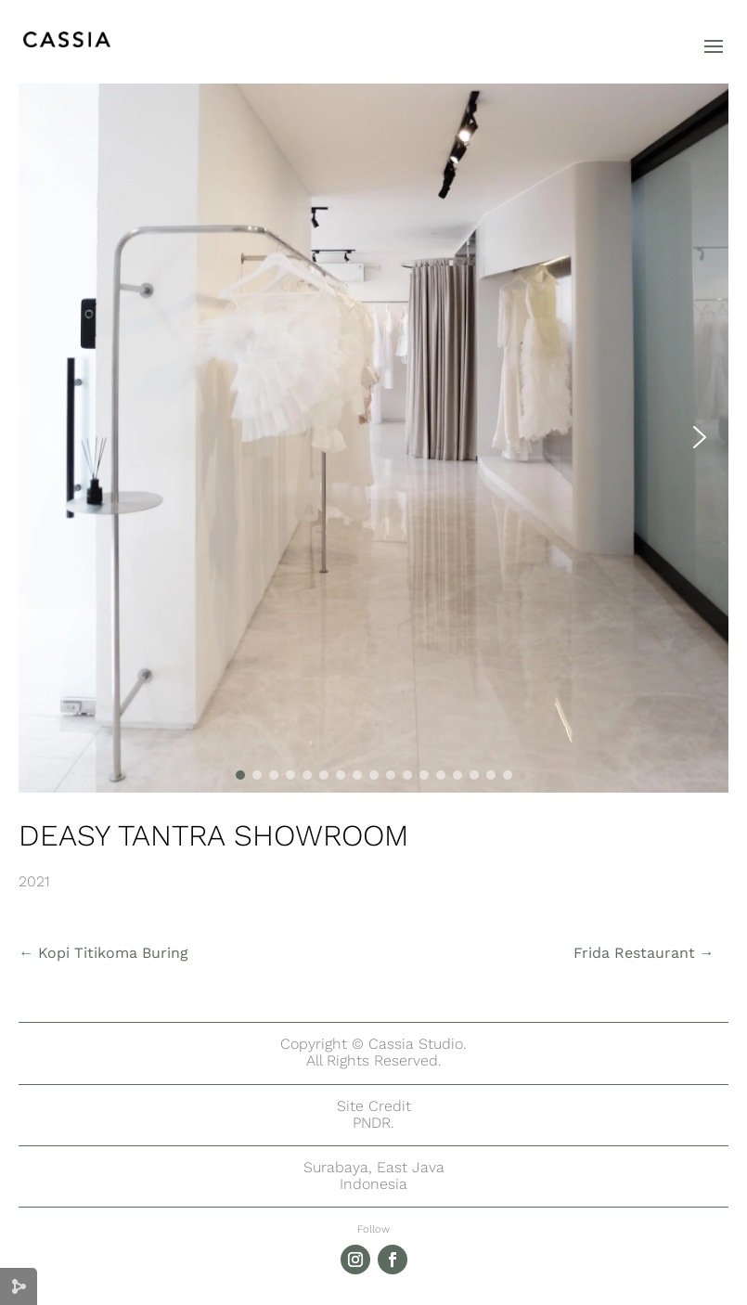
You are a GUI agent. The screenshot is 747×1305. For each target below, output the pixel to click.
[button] (47, 437)
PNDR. (373, 1122)
